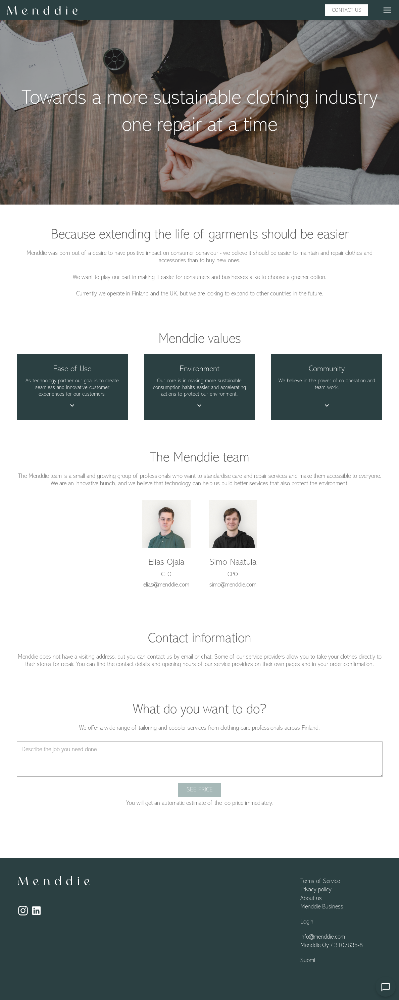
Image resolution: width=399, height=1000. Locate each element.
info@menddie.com (322, 937)
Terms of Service (320, 882)
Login (306, 922)
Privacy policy (316, 890)
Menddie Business (321, 907)
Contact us (346, 10)
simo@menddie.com (232, 585)
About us (311, 899)
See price (200, 790)
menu (387, 10)
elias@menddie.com (166, 585)
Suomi (307, 961)
